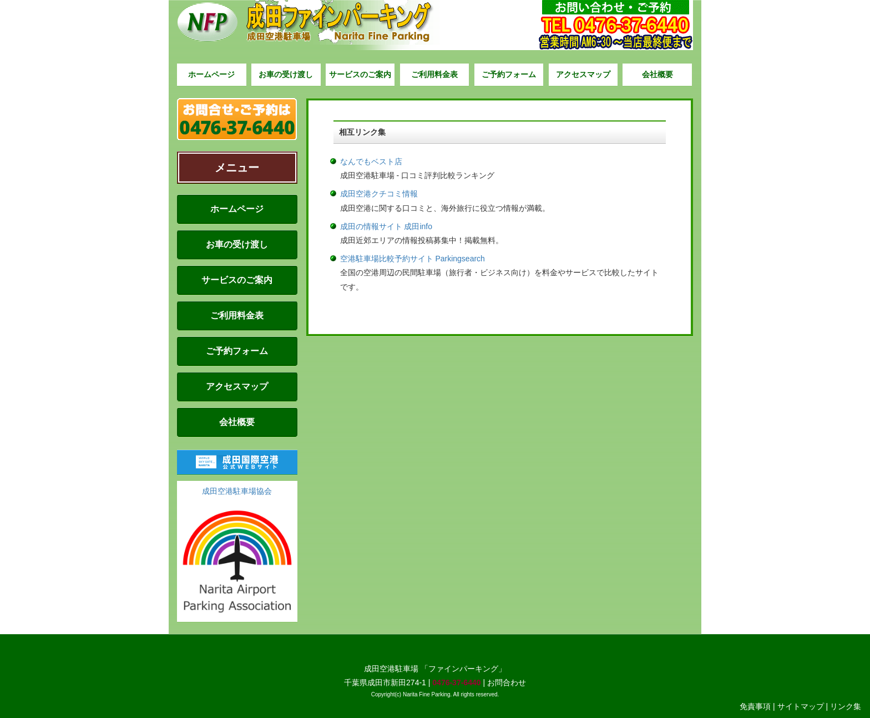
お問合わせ (506, 682)
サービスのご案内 (360, 74)
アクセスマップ (583, 74)
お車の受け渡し (286, 74)
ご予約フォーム (509, 74)
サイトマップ (800, 706)
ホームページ (211, 74)
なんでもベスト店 (371, 161)
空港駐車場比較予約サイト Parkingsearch (412, 258)
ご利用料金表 (434, 74)
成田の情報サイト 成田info (386, 226)
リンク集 (845, 706)
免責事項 (755, 706)
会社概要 (657, 74)
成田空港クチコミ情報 (379, 193)
